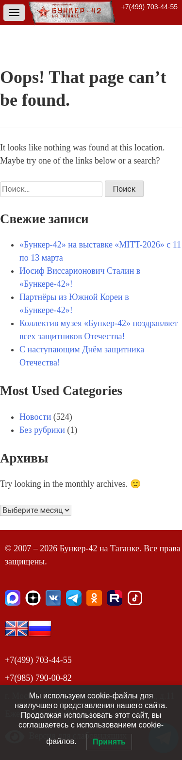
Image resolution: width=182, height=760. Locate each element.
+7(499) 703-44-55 (149, 7)
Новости (35, 417)
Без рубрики (42, 430)
